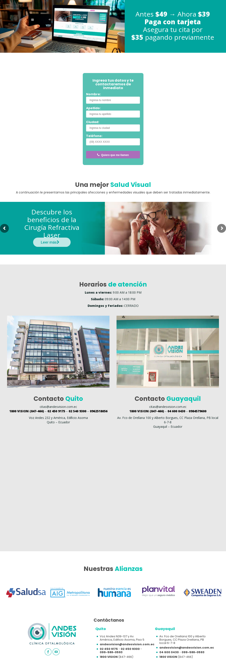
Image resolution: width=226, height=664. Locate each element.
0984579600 (197, 411)
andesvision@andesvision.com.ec (127, 644)
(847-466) (26, 411)
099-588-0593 (111, 652)
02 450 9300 (130, 649)
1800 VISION (109, 657)
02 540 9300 (77, 411)
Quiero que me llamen (113, 155)
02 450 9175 (56, 411)
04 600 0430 (176, 411)
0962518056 (98, 411)
